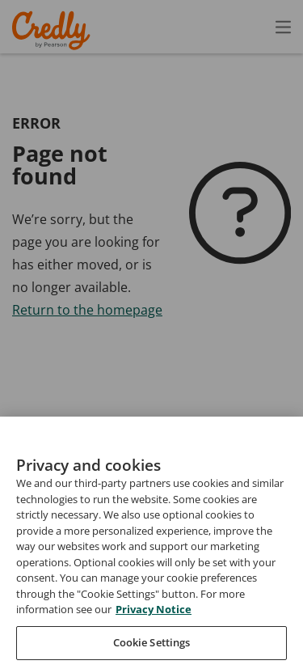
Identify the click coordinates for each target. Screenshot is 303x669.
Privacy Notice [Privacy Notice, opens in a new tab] (153, 631)
